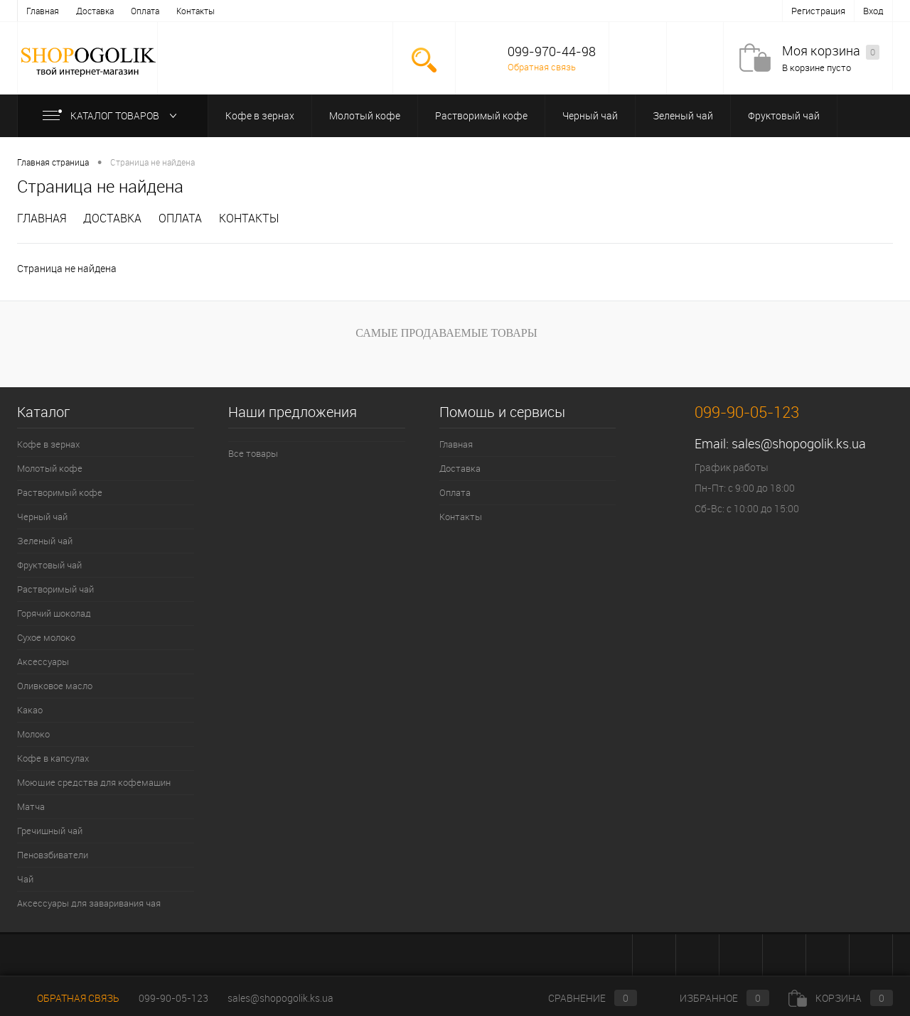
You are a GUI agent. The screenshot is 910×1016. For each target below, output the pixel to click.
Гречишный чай (49, 830)
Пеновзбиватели (52, 854)
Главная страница (53, 162)
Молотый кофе (364, 115)
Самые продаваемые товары (446, 333)
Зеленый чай (683, 115)
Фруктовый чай (784, 115)
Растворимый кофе (481, 115)
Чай (25, 878)
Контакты (195, 10)
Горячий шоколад (54, 613)
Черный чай (590, 115)
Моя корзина (830, 51)
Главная (42, 10)
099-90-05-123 (173, 998)
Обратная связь (542, 66)
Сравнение (581, 998)
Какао (30, 709)
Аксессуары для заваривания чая (89, 903)
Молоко (33, 734)
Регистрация (818, 10)
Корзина (840, 998)
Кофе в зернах (259, 115)
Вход (873, 10)
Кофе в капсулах (53, 758)
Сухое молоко (46, 637)
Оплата (145, 10)
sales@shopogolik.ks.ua (799, 443)
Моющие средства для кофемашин (94, 782)
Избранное (712, 998)
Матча (31, 806)
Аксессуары (43, 661)
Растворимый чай (55, 589)
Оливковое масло (54, 685)
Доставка (95, 10)
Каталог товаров (113, 115)
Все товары (253, 453)
